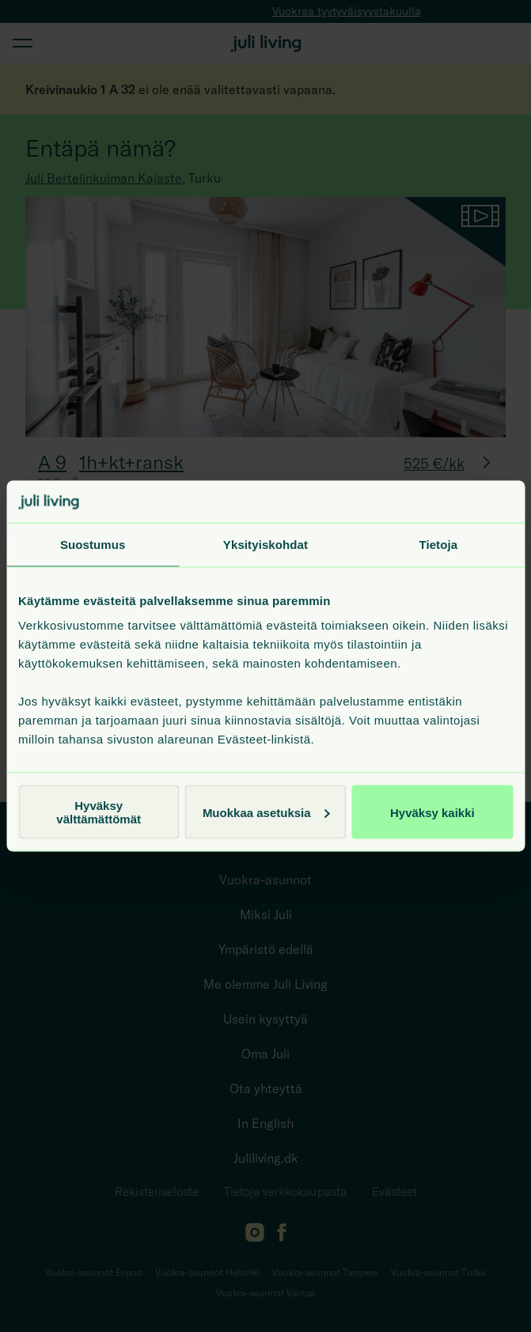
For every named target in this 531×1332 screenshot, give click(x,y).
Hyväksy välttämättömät (98, 812)
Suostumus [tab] (93, 544)
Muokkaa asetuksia (266, 812)
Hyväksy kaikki (432, 812)
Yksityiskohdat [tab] (265, 544)
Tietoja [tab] (438, 544)
